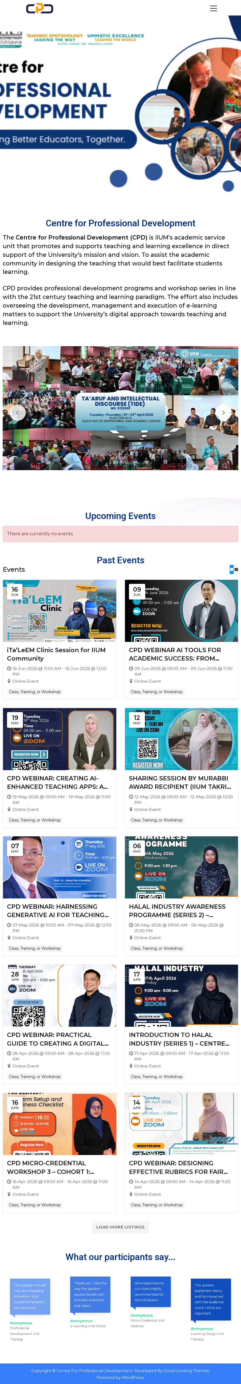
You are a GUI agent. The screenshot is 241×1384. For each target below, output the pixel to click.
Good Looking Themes (186, 1370)
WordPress (133, 1377)
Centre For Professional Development (95, 1370)
